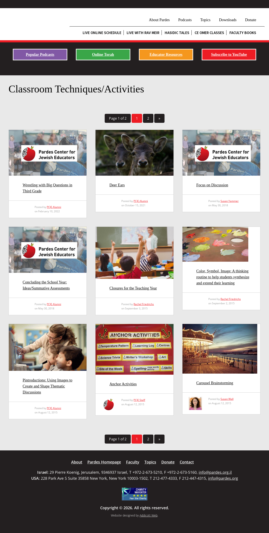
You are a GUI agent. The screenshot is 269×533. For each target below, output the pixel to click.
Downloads (228, 20)
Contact (187, 462)
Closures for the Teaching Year (133, 288)
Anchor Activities (123, 384)
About (76, 462)
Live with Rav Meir (143, 32)
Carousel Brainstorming (214, 383)
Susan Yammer (229, 201)
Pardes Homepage (104, 462)
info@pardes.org (223, 478)
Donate (250, 20)
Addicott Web (148, 515)
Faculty (132, 462)
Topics (205, 20)
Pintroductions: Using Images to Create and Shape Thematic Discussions (47, 386)
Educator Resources (166, 54)
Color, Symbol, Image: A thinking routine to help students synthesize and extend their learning (222, 277)
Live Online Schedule (102, 32)
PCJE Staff (139, 400)
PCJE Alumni (54, 207)
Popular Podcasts (40, 54)
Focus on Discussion (212, 185)
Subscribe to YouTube (229, 54)
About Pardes (159, 20)
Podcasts (185, 20)
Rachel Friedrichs (144, 304)
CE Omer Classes (209, 32)
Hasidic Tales (177, 32)
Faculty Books (242, 32)
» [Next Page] (159, 118)
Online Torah (103, 54)
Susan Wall (227, 399)
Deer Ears (117, 185)
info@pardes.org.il (215, 472)
